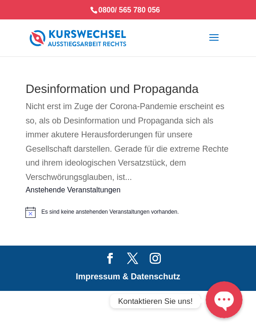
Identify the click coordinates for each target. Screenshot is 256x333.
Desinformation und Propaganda (111, 89)
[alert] (127, 212)
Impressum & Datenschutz (128, 276)
